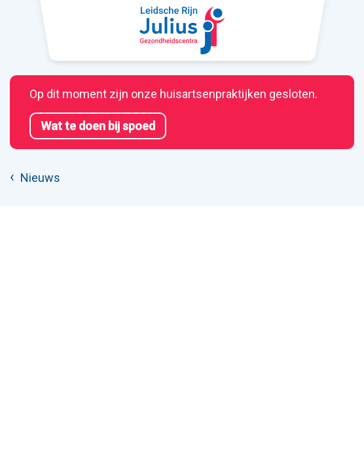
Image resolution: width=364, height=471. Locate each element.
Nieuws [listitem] (39, 177)
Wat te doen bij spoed (98, 126)
